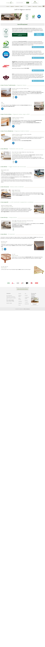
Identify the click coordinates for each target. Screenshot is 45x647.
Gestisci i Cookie (9, 303)
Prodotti (26, 295)
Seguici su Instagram (33, 296)
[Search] (21, 2)
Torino (13, 301)
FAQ (25, 293)
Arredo (8, 6)
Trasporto (26, 302)
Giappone (12, 6)
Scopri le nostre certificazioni (22, 289)
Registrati (20, 303)
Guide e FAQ (35, 6)
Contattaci (20, 301)
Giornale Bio (27, 303)
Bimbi (21, 6)
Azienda (39, 6)
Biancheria (17, 6)
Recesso (26, 300)
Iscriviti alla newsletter (33, 294)
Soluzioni (29, 6)
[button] (27, 2)
